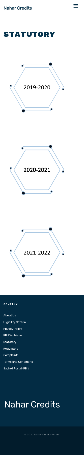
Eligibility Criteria (14, 322)
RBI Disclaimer (12, 335)
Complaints (11, 355)
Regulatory (10, 348)
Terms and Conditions (18, 361)
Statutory (9, 342)
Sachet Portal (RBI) (16, 368)
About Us (9, 315)
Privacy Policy (12, 328)
